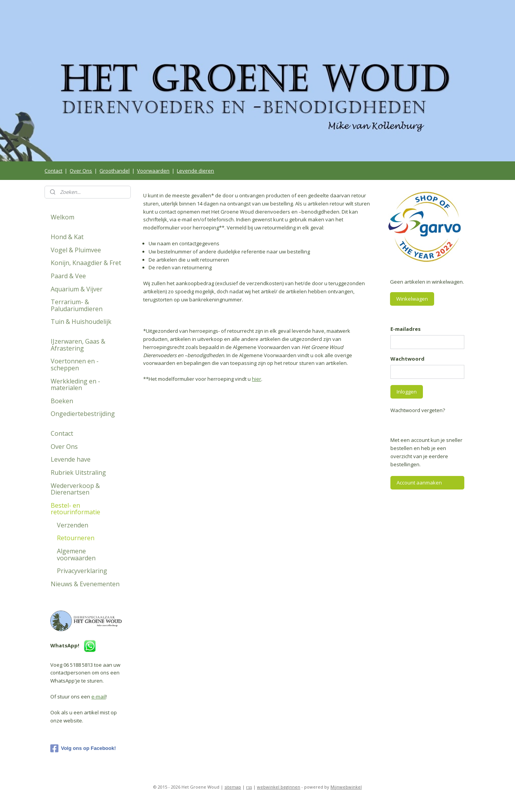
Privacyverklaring (82, 571)
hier (256, 378)
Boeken (62, 401)
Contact (53, 170)
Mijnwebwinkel (346, 787)
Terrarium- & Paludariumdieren (77, 305)
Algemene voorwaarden (76, 554)
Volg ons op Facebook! (83, 748)
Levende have (71, 459)
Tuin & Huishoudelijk (81, 321)
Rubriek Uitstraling (78, 472)
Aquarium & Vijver (77, 289)
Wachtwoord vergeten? (417, 410)
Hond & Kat (67, 237)
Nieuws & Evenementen (85, 584)
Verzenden (72, 525)
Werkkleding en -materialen (75, 384)
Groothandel (114, 170)
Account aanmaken (419, 482)
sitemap (232, 787)
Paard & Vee (68, 276)
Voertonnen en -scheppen (75, 364)
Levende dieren (195, 170)
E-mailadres (405, 328)
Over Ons (81, 170)
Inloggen (407, 391)
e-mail (98, 696)
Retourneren (75, 538)
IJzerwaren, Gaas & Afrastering (78, 345)
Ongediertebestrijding (83, 413)
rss (249, 787)
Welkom (62, 217)
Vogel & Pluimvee (76, 250)
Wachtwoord (407, 358)
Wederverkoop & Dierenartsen (75, 489)
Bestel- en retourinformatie (75, 509)
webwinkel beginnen (278, 787)
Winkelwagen (412, 298)
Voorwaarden (153, 170)
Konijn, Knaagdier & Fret (86, 262)
